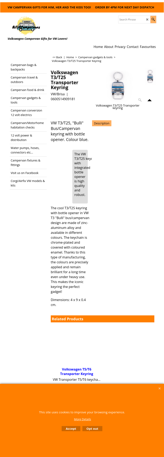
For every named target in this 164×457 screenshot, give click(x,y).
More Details (82, 419)
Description (102, 123)
